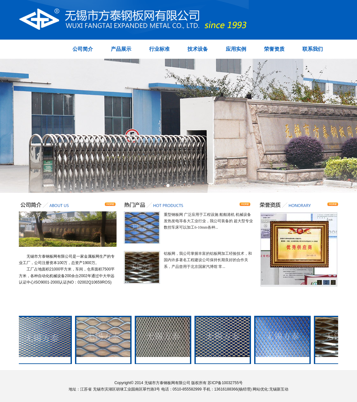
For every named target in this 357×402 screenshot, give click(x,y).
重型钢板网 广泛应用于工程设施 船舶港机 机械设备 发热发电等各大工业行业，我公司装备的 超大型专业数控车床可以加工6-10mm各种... (208, 221)
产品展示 (121, 49)
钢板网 (44, 360)
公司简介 (82, 49)
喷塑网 (164, 360)
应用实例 (236, 49)
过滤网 (283, 360)
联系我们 (312, 49)
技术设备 (197, 49)
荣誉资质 (274, 49)
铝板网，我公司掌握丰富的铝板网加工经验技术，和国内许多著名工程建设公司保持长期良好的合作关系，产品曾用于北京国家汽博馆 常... (208, 260)
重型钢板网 (104, 360)
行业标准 (159, 49)
